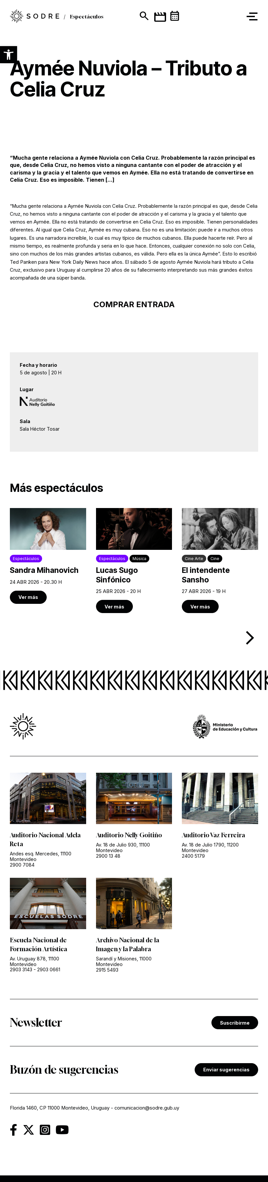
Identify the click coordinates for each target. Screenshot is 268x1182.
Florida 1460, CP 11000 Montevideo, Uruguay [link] (60, 1108)
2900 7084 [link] (22, 865)
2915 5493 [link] (107, 970)
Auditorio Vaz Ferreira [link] (213, 835)
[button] (8, 54)
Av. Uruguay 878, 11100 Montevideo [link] (34, 961)
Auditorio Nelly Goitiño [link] (129, 835)
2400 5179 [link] (193, 856)
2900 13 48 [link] (108, 856)
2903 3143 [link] (21, 969)
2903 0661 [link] (48, 969)
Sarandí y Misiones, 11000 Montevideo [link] (124, 961)
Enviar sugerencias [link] (226, 1069)
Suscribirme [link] (235, 1023)
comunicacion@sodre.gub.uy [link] (146, 1108)
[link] (48, 556)
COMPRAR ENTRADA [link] (134, 304)
